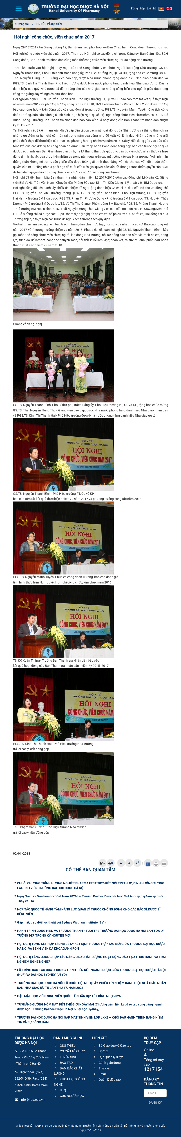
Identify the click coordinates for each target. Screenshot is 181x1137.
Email (99, 1074)
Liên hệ (151, 8)
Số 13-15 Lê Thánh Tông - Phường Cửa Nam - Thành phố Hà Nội (32, 1057)
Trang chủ (21, 24)
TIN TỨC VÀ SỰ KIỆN (49, 24)
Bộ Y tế (100, 1051)
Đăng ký (155, 1102)
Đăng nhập (138, 8)
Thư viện (102, 1068)
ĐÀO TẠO (63, 1062)
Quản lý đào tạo (107, 1079)
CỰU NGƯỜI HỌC (69, 1096)
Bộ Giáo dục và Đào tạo (112, 1045)
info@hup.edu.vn (30, 1099)
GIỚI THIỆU (65, 1045)
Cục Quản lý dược (108, 1057)
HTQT (61, 1090)
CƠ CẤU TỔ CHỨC (69, 1051)
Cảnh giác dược (107, 1062)
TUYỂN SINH (65, 1057)
